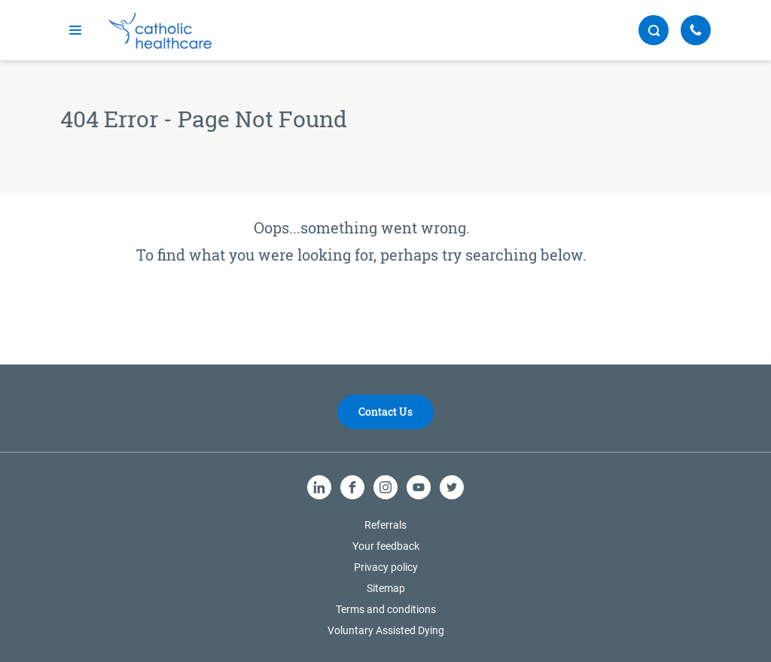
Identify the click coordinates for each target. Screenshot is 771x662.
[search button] (653, 30)
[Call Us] (696, 30)
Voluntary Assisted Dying (386, 630)
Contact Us (385, 411)
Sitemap (386, 588)
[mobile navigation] (75, 30)
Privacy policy (386, 567)
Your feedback (385, 546)
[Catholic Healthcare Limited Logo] (160, 30)
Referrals (385, 525)
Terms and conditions (386, 609)
